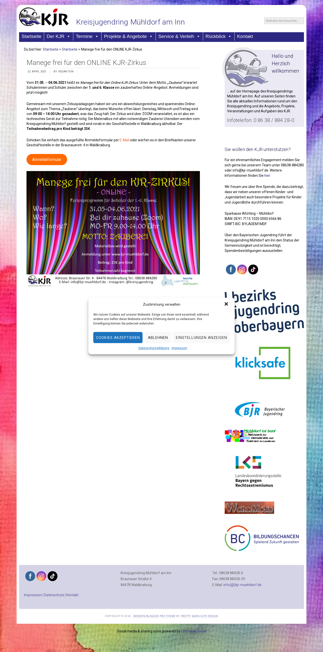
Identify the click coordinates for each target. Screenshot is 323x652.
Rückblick (219, 36)
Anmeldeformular (46, 159)
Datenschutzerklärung (153, 348)
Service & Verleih (179, 36)
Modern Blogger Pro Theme (155, 616)
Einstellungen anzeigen (201, 337)
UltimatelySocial (193, 631)
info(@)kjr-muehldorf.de (242, 585)
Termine (87, 36)
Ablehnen (158, 337)
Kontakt (245, 36)
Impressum (179, 348)
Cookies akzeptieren (118, 337)
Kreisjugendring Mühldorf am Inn (130, 22)
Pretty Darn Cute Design (199, 616)
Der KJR (59, 36)
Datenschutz (54, 595)
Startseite (31, 36)
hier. (267, 176)
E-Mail (125, 140)
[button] (227, 304)
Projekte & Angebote (128, 36)
